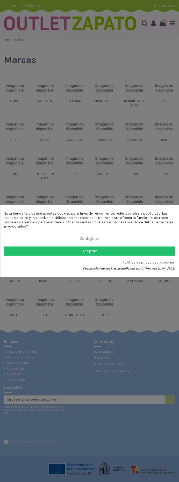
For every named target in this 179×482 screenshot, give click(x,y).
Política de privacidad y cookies (148, 262)
